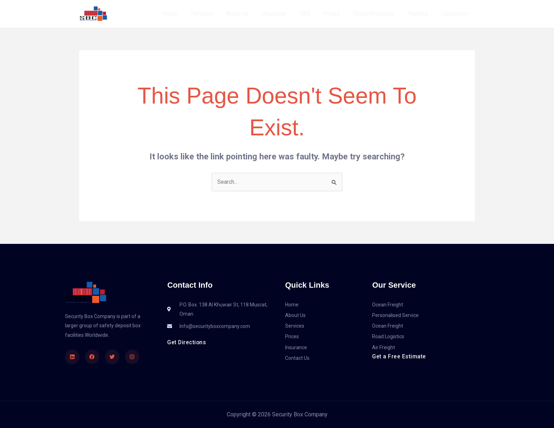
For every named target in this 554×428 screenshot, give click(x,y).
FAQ (314, 13)
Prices (339, 13)
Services (218, 13)
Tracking (421, 13)
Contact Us (455, 13)
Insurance (286, 13)
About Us (251, 13)
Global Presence (378, 13)
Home (188, 13)
